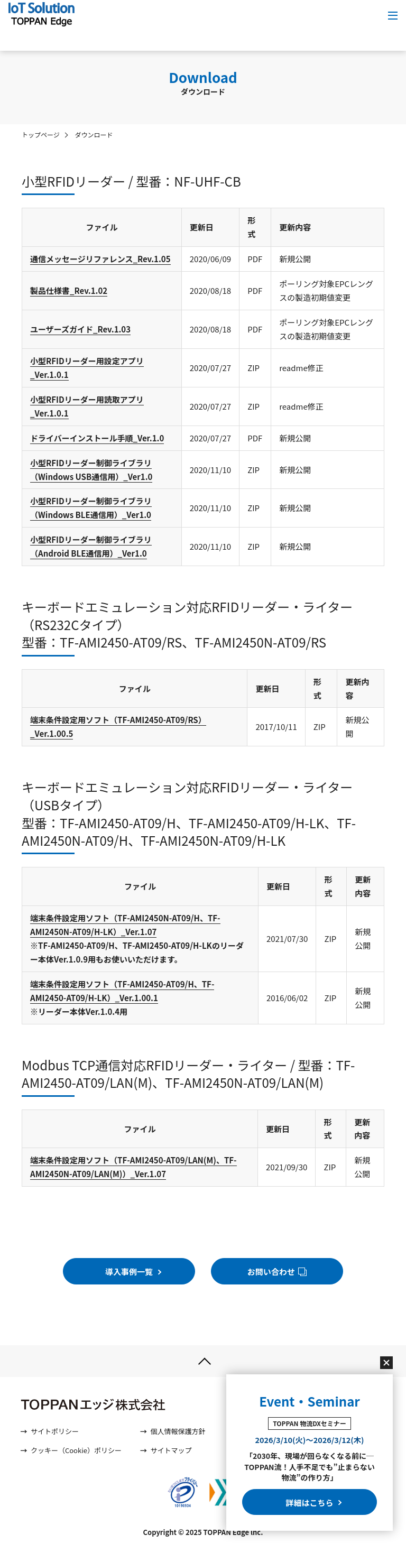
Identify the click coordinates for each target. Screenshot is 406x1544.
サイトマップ (170, 1450)
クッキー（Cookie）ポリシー (76, 1450)
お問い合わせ (277, 1271)
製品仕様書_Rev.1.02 (68, 290)
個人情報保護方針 (177, 1431)
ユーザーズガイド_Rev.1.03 (80, 329)
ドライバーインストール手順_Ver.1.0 (97, 437)
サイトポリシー (55, 1431)
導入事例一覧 (131, 1271)
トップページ (41, 134)
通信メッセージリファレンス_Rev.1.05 (100, 258)
